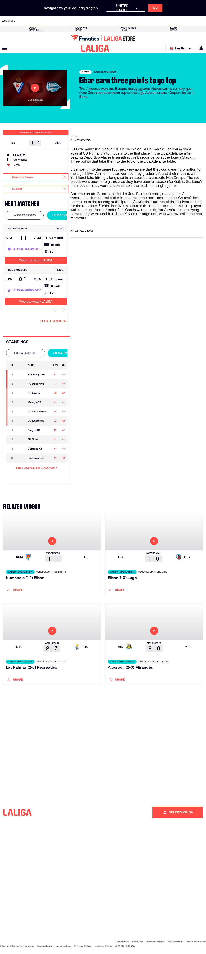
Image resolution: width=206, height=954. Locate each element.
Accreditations (155, 941)
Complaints (122, 941)
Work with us (175, 941)
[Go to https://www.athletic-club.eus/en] (21, 21)
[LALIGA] (95, 48)
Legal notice (63, 946)
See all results (53, 321)
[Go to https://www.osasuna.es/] (40, 21)
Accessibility (44, 946)
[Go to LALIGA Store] (103, 38)
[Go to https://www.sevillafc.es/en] (182, 21)
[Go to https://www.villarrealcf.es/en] (201, 21)
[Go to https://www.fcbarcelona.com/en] (68, 21)
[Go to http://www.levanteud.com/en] (97, 21)
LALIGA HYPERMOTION (66, 215)
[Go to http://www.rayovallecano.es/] (106, 21)
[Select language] (181, 48)
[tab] (24, 215)
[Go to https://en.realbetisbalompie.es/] (144, 21)
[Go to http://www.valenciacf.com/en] (192, 21)
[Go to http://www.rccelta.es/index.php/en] (116, 21)
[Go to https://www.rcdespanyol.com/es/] (125, 21)
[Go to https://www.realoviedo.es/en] (163, 21)
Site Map (137, 941)
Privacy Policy (82, 946)
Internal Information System (17, 946)
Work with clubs (196, 941)
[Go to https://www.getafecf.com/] (78, 21)
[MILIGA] (199, 48)
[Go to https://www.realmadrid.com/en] (154, 21)
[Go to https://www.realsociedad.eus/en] (173, 21)
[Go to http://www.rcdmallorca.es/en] (135, 21)
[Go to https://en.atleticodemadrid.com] (31, 21)
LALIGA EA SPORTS (24, 215)
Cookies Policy (103, 946)
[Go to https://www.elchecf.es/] (59, 21)
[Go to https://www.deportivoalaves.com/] (49, 21)
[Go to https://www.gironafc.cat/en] (87, 21)
